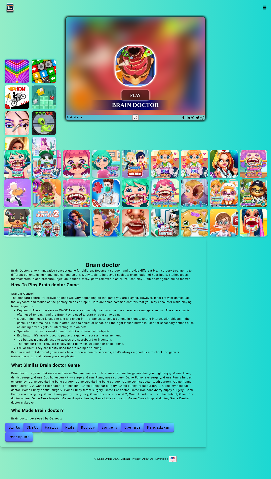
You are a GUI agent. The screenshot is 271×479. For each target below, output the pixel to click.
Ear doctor (194, 193)
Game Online (22, 7)
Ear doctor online (106, 223)
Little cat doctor (194, 223)
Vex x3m (17, 97)
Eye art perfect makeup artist (17, 123)
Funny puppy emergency (17, 223)
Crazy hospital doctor (224, 223)
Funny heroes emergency (135, 164)
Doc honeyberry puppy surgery (224, 193)
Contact (125, 458)
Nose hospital (135, 223)
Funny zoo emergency (253, 193)
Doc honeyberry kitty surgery (47, 164)
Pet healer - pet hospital (17, 193)
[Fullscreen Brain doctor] (135, 117)
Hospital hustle (165, 223)
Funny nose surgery (76, 164)
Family (52, 427)
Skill (32, 427)
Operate (132, 427)
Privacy (136, 458)
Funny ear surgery (47, 193)
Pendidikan (159, 427)
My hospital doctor (106, 193)
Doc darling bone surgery (165, 164)
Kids (70, 427)
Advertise (160, 458)
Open (264, 7)
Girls (14, 427)
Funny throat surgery (165, 193)
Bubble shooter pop (17, 71)
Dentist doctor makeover (253, 223)
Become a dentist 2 (47, 223)
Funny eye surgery (106, 164)
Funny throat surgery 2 (253, 164)
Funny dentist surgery (17, 164)
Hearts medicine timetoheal (76, 223)
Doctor (88, 427)
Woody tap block (44, 71)
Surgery (109, 427)
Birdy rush (44, 97)
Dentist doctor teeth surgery (224, 164)
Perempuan (19, 437)
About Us (147, 458)
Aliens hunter (44, 123)
